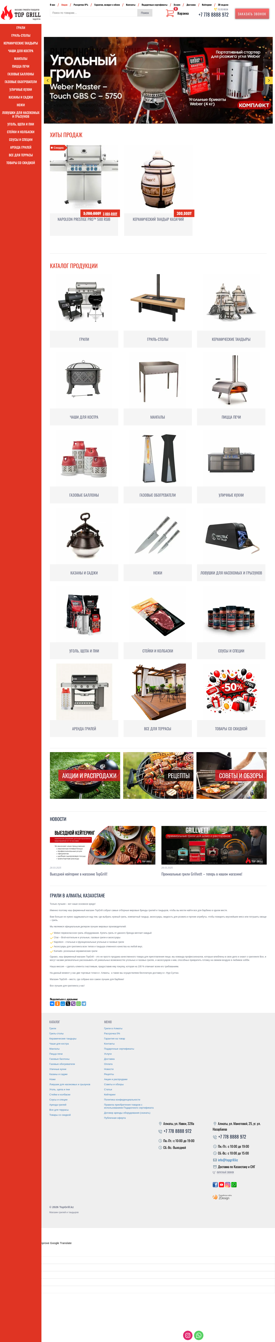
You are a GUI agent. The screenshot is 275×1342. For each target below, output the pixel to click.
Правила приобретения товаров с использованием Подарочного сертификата (129, 1106)
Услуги (177, 4)
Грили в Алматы (113, 1028)
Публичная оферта (115, 1117)
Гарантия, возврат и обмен (107, 4)
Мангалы (20, 58)
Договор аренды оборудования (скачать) (127, 1112)
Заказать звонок (252, 13)
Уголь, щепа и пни (20, 124)
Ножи (21, 104)
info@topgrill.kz (228, 1159)
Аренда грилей (20, 147)
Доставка (191, 4)
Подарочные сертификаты (154, 4)
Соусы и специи (21, 139)
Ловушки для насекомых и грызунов (20, 114)
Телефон (223, 9)
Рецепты (109, 1074)
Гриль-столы (20, 35)
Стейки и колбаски (20, 131)
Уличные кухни (20, 89)
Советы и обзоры (114, 1084)
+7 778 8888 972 (213, 14)
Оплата (108, 1064)
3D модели (223, 4)
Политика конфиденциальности (122, 1099)
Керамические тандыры (21, 43)
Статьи (108, 1089)
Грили (20, 27)
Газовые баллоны (21, 74)
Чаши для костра (20, 50)
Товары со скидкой (20, 162)
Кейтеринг (207, 4)
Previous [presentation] (47, 80)
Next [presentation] (269, 80)
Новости (58, 818)
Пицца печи (20, 66)
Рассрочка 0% (81, 4)
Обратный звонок (225, 1172)
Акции (64, 4)
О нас (52, 4)
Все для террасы (21, 155)
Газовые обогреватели (21, 81)
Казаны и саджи (21, 97)
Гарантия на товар (114, 1038)
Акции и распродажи (116, 1079)
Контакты (130, 4)
